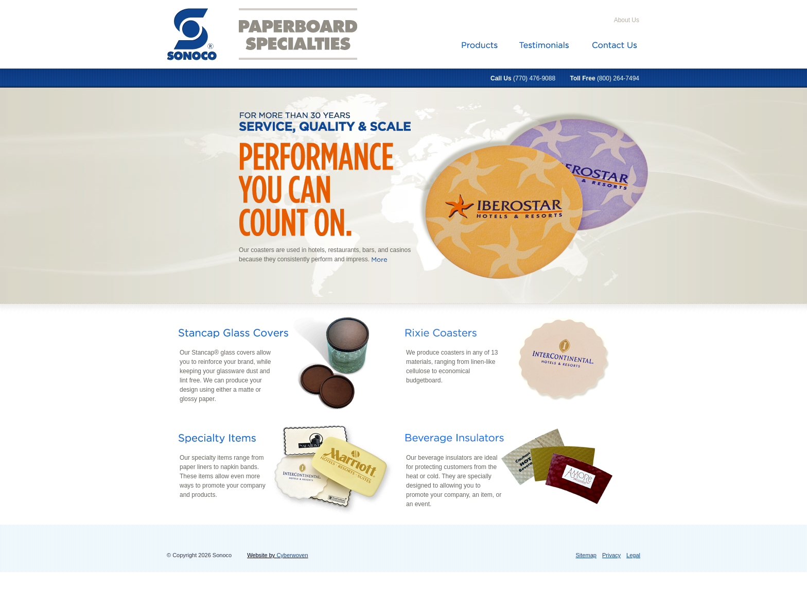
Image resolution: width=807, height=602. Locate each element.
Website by (277, 555)
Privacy (611, 555)
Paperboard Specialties (304, 34)
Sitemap (586, 555)
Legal (633, 555)
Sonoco (192, 33)
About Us (626, 20)
